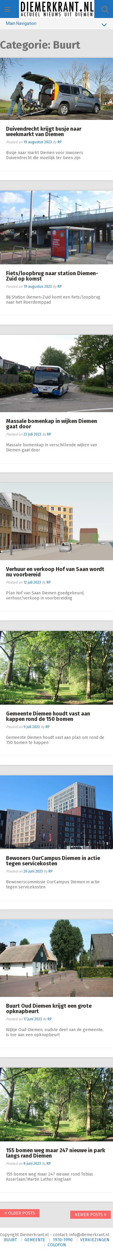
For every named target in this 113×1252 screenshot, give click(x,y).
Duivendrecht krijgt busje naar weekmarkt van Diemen (43, 132)
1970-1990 (63, 1239)
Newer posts (90, 1214)
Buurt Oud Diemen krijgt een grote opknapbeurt (49, 1009)
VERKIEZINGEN (94, 1239)
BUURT (10, 1239)
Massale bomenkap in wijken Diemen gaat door (51, 424)
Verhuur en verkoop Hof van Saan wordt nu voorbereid (55, 572)
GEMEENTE (34, 1239)
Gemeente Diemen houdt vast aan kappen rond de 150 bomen (48, 716)
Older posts (20, 1213)
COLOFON (57, 1245)
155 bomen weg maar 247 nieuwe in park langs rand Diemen (55, 1153)
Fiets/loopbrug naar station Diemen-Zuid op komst (52, 276)
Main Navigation (56, 24)
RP (60, 142)
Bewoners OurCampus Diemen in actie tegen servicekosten (53, 861)
